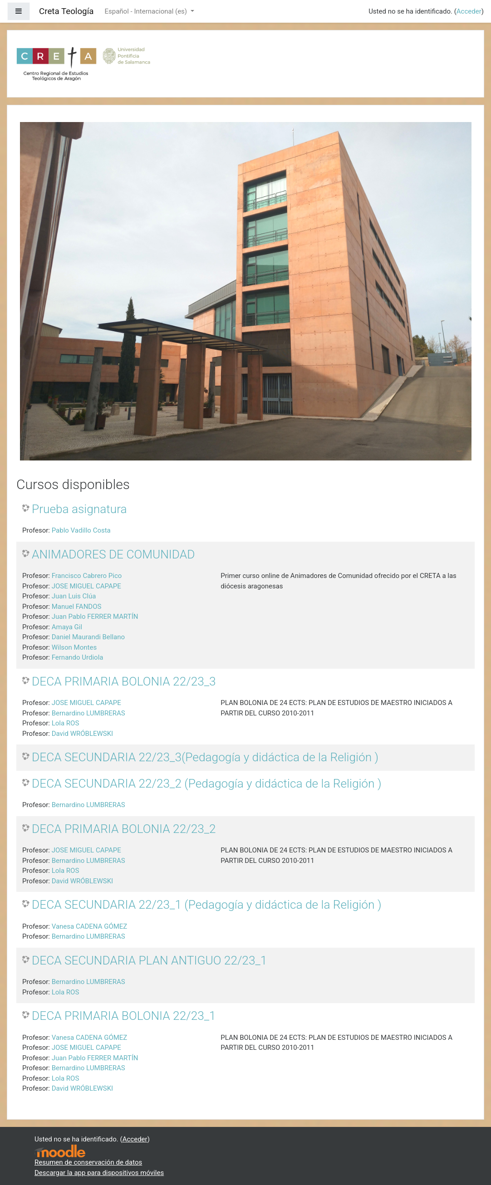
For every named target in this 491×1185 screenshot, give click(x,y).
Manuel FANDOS (77, 606)
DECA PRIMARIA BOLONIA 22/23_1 (124, 1016)
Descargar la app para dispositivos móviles (99, 1173)
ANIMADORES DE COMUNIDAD (113, 554)
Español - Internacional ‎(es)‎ (146, 11)
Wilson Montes (74, 647)
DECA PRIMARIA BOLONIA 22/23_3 (124, 681)
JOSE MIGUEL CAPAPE (86, 586)
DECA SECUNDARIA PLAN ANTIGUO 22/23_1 (149, 960)
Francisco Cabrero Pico (87, 576)
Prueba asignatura (79, 509)
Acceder (469, 11)
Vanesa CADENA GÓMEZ (90, 926)
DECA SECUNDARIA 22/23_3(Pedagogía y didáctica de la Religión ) (205, 757)
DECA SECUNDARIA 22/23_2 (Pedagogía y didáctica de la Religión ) (206, 783)
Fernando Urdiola (77, 657)
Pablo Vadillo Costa (81, 530)
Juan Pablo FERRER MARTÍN (95, 616)
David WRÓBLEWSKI (82, 734)
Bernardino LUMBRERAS (88, 713)
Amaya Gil (67, 627)
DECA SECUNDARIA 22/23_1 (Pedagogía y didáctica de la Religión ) (206, 904)
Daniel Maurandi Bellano (88, 637)
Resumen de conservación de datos (88, 1162)
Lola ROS (65, 723)
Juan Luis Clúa (74, 596)
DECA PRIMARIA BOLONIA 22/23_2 (124, 829)
